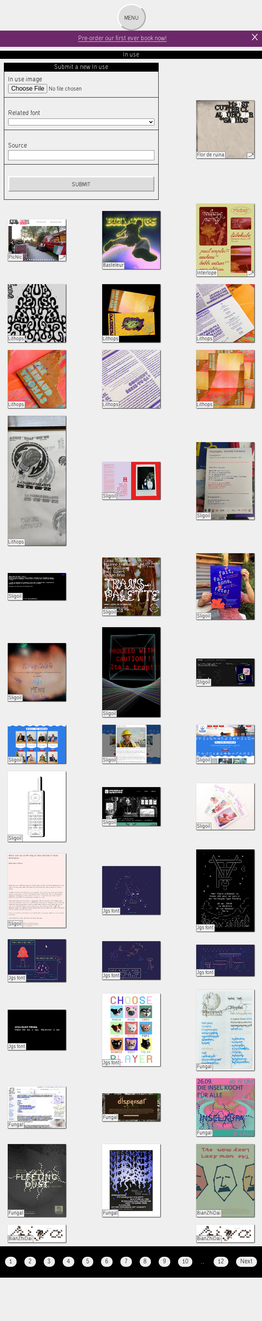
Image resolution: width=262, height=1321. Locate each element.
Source (17, 146)
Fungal (204, 1066)
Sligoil (109, 496)
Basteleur (113, 265)
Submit (81, 184)
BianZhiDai (209, 1213)
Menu (131, 18)
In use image (25, 79)
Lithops (16, 338)
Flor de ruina (210, 155)
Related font (24, 113)
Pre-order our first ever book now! (122, 38)
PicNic (15, 257)
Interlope (207, 273)
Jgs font (111, 911)
